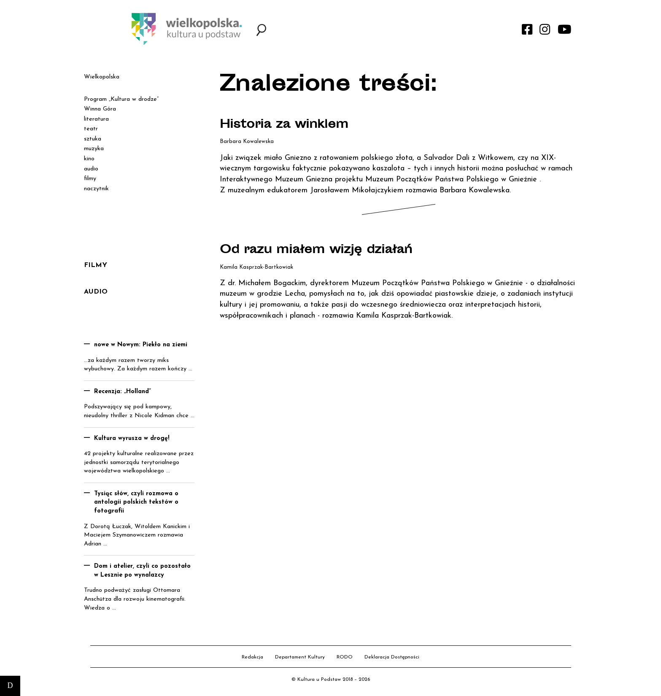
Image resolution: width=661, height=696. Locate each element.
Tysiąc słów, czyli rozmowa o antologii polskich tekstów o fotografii (136, 502)
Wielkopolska (101, 77)
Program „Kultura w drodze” (121, 99)
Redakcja (252, 657)
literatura (96, 119)
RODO (345, 657)
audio (91, 169)
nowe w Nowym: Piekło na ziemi (140, 345)
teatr (91, 129)
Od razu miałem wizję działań (316, 250)
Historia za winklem (284, 125)
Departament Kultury (300, 657)
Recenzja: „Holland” (122, 391)
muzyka (94, 149)
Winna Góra (100, 109)
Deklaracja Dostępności (391, 657)
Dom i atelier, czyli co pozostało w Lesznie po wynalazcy (142, 570)
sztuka (92, 139)
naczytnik (96, 189)
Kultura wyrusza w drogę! (132, 438)
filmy (90, 178)
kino (89, 159)
